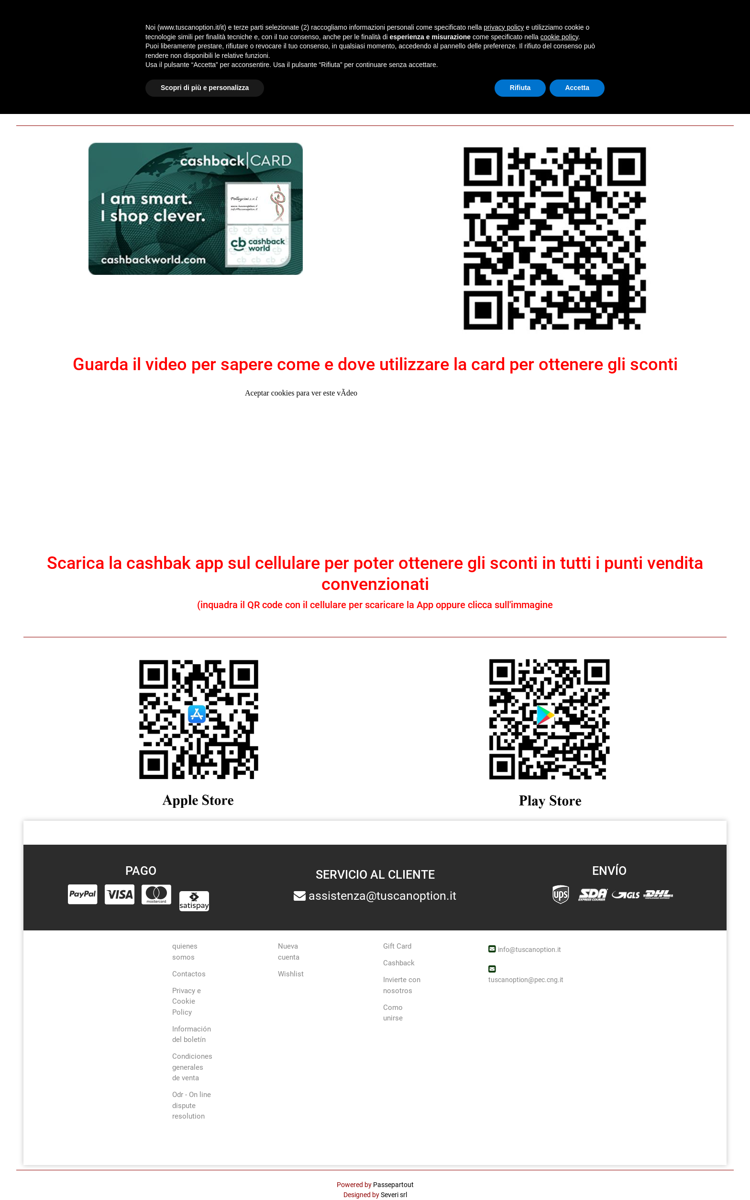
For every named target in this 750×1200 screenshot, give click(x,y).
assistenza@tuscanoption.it (382, 896)
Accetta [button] (577, 1173)
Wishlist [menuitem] (291, 974)
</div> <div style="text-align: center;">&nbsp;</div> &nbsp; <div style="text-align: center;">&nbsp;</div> (375, 467)
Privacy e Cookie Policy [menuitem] (186, 1001)
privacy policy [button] (504, 1113)
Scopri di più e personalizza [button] (205, 1173)
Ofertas (444, 19)
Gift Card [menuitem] (397, 946)
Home (30, 55)
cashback (67, 55)
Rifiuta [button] (520, 1173)
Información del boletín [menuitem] (191, 1034)
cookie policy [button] (559, 1123)
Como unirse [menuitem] (393, 1013)
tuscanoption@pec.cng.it (525, 980)
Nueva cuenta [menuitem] (288, 952)
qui (596, 100)
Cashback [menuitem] (399, 963)
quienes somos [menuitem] (185, 952)
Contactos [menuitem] (189, 974)
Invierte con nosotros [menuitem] (401, 985)
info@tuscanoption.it (529, 949)
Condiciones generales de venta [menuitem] (192, 1067)
